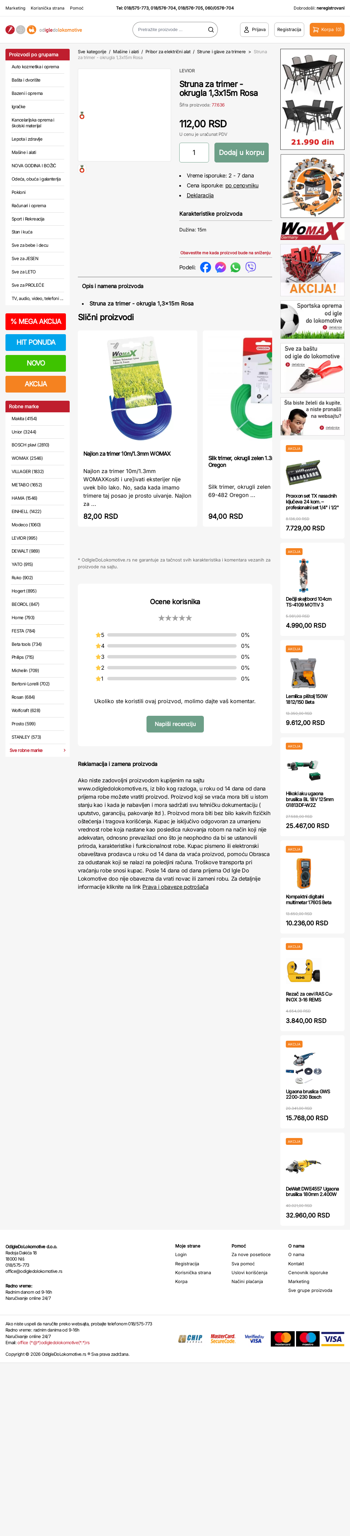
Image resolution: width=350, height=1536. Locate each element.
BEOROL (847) (25, 604)
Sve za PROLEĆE (28, 285)
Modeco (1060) (26, 524)
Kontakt (296, 1263)
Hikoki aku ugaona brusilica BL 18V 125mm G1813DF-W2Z (310, 799)
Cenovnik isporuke (308, 1272)
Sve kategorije (92, 51)
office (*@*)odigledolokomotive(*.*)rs (53, 1342)
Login (181, 1254)
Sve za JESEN (25, 258)
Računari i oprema (29, 205)
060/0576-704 (219, 8)
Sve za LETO (24, 271)
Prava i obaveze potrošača (175, 886)
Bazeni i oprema (27, 93)
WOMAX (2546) (27, 458)
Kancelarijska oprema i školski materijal (33, 123)
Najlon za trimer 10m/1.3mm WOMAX (126, 453)
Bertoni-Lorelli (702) (31, 683)
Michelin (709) (25, 670)
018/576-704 (163, 8)
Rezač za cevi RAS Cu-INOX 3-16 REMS (309, 996)
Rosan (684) (23, 697)
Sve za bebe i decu (30, 245)
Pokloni (18, 192)
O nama (296, 1254)
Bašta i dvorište (26, 80)
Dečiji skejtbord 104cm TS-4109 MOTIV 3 (309, 602)
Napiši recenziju (175, 724)
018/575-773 (136, 8)
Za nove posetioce (251, 1254)
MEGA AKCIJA (35, 321)
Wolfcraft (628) (26, 710)
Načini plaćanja (247, 1281)
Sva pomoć (243, 1263)
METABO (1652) (27, 484)
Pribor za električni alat (168, 51)
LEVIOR (187, 70)
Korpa (181, 1281)
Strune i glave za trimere (221, 51)
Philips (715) (23, 657)
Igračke (18, 106)
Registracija (187, 1263)
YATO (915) (22, 564)
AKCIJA (36, 384)
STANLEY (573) (26, 737)
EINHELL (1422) (26, 511)
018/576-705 (190, 8)
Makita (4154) (24, 418)
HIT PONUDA (35, 342)
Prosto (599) (24, 723)
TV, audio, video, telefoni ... (38, 298)
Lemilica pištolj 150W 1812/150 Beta (306, 699)
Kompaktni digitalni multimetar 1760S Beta (308, 899)
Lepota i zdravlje (27, 139)
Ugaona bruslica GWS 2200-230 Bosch (308, 1094)
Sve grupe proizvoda (310, 1290)
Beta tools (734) (27, 644)
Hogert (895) (24, 591)
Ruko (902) (22, 577)
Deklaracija (200, 195)
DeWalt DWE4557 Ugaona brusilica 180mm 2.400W (312, 1191)
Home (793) (23, 617)
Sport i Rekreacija (28, 219)
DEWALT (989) (26, 551)
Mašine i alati (24, 152)
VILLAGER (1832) (28, 471)
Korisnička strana (48, 8)
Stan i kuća (22, 231)
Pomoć (77, 8)
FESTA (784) (24, 631)
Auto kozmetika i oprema (35, 66)
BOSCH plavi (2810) (30, 444)
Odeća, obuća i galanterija (36, 179)
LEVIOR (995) (24, 538)
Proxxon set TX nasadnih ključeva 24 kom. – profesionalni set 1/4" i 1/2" (312, 501)
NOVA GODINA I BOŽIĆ (34, 165)
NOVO (36, 363)
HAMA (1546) (25, 498)
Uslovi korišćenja (249, 1272)
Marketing (15, 8)
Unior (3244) (24, 432)
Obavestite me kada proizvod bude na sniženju (225, 252)
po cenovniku (241, 185)
